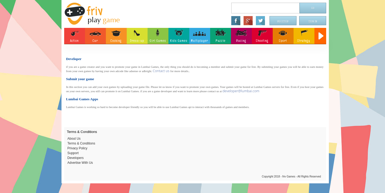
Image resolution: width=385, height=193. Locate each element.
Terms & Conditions (81, 143)
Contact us (161, 70)
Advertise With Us (80, 163)
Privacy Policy (77, 148)
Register (283, 21)
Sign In (313, 21)
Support (73, 153)
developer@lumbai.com (240, 90)
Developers (75, 158)
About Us (73, 138)
